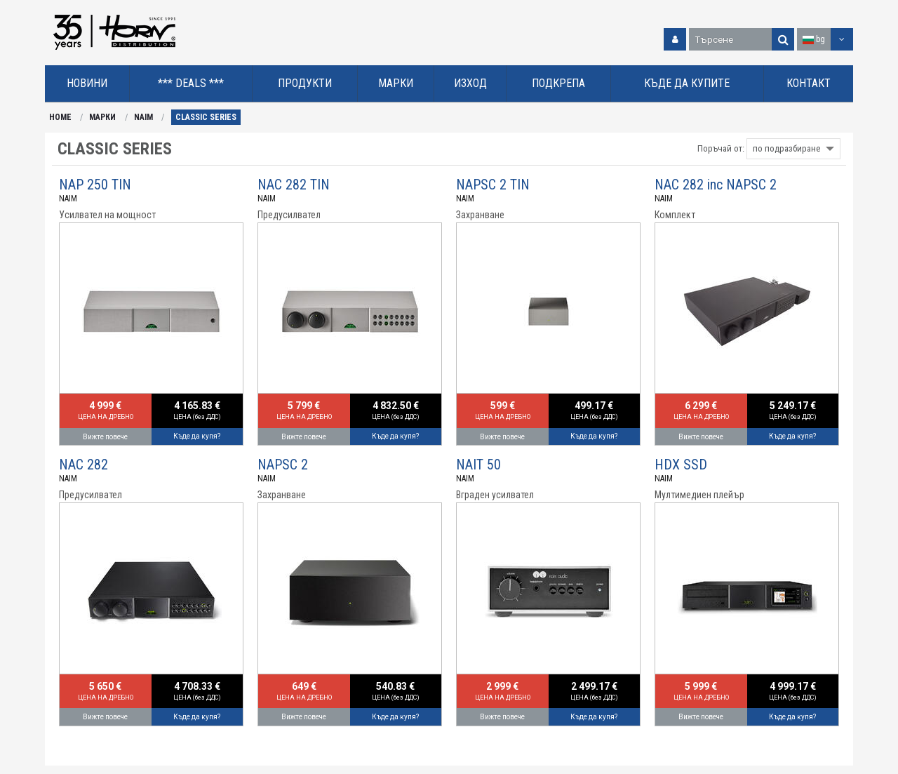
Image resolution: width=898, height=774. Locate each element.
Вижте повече (105, 437)
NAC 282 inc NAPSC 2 (716, 184)
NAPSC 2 (282, 464)
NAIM (143, 117)
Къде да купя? (196, 436)
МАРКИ (102, 117)
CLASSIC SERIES (205, 117)
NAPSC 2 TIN (493, 184)
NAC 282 (83, 464)
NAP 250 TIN (95, 184)
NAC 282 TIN (293, 184)
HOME (60, 117)
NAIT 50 (478, 464)
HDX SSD (681, 464)
